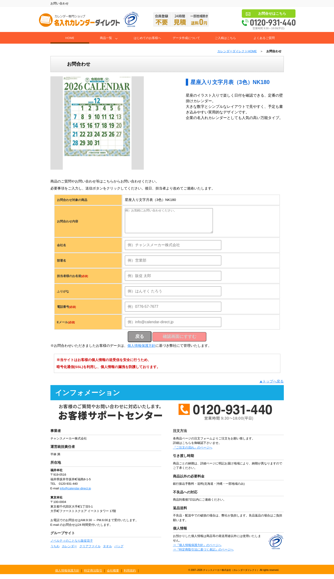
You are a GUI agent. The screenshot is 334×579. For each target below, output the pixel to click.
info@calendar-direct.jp (75, 493)
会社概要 (113, 575)
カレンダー (69, 551)
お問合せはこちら (272, 13)
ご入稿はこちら (225, 38)
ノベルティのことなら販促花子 (71, 545)
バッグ (118, 551)
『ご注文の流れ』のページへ (192, 452)
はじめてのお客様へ (147, 38)
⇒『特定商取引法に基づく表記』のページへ (203, 554)
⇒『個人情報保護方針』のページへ (197, 550)
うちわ (55, 551)
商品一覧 (106, 38)
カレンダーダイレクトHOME (237, 51)
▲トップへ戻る (271, 386)
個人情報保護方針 (141, 350)
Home (69, 38)
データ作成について (186, 38)
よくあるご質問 (264, 38)
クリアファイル (90, 551)
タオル (107, 551)
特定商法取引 (93, 575)
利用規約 (130, 575)
